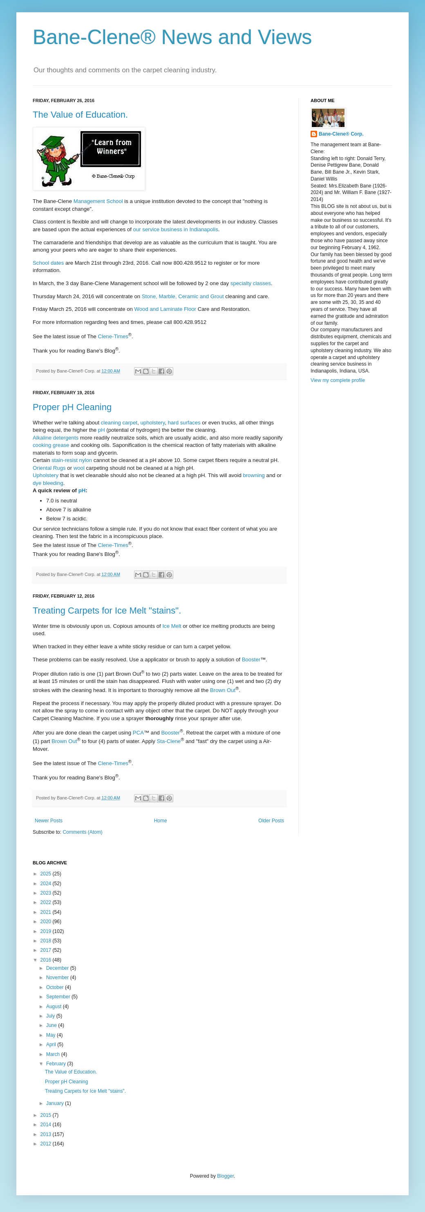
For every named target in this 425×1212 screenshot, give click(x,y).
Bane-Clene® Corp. (341, 134)
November (58, 977)
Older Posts (271, 821)
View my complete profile (338, 380)
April (51, 1044)
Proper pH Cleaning (72, 407)
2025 (46, 874)
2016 (46, 960)
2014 (46, 1124)
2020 (46, 921)
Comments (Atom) (82, 832)
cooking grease (51, 445)
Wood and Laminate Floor (165, 309)
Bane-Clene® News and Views (172, 37)
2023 (46, 893)
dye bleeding (48, 483)
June (52, 1025)
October (55, 987)
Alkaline (42, 438)
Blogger (225, 1176)
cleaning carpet (119, 423)
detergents (65, 438)
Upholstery (45, 475)
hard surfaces (184, 423)
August (54, 1006)
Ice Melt (171, 626)
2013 (46, 1134)
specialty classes (250, 283)
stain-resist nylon (71, 460)
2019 (46, 931)
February (56, 1064)
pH (101, 430)
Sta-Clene (169, 742)
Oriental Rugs (49, 468)
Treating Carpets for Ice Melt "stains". (107, 610)
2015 (46, 1115)
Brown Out (222, 690)
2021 (46, 912)
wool (79, 468)
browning (254, 475)
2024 (46, 883)
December (58, 968)
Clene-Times (113, 336)
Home (160, 821)
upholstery (153, 423)
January (55, 1103)
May (51, 1035)
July (51, 1016)
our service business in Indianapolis (175, 229)
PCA (138, 733)
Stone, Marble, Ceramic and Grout (183, 296)
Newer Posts (49, 821)
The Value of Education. (80, 114)
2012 (46, 1144)
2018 (46, 941)
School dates (48, 263)
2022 (46, 902)
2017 (46, 950)
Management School (98, 201)
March (53, 1054)
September (59, 997)
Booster (251, 659)
